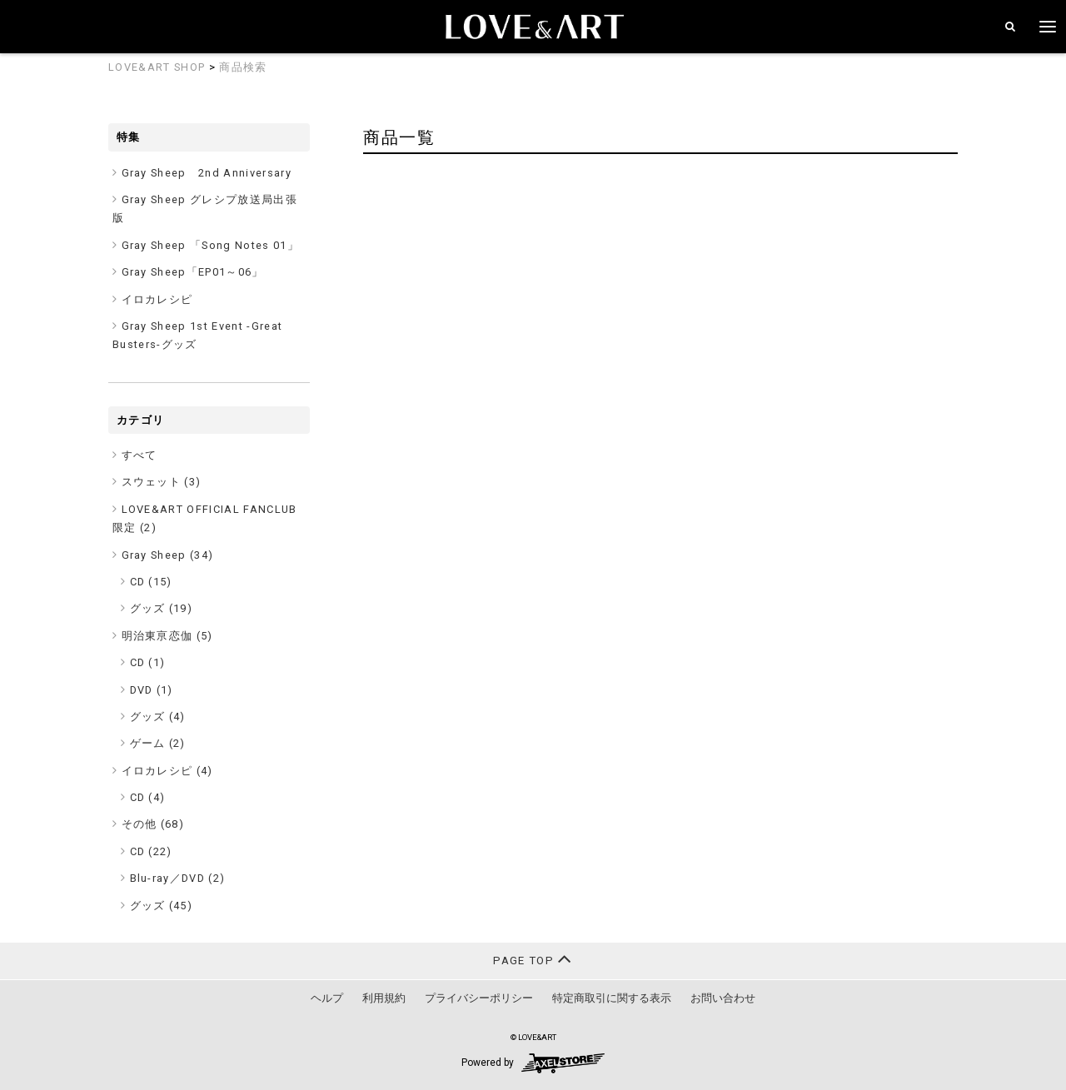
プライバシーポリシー (479, 998)
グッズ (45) (161, 905)
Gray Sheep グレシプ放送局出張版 (204, 208)
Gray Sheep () (168, 555)
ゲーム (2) (158, 743)
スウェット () (162, 481)
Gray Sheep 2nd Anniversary (207, 173)
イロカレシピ (157, 299)
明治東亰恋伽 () (167, 636)
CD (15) (151, 581)
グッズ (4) (158, 716)
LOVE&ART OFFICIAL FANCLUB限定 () (204, 518)
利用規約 (384, 998)
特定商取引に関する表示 (611, 998)
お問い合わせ (722, 998)
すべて (139, 455)
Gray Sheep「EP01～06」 (193, 272)
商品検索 (242, 67)
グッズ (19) (161, 608)
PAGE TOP (532, 959)
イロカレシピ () (167, 770)
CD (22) (151, 851)
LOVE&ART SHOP (156, 67)
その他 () (153, 824)
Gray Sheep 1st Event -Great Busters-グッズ (197, 335)
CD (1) (148, 662)
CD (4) (148, 797)
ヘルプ (327, 998)
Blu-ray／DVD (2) (178, 878)
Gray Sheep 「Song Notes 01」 (211, 245)
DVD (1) (151, 690)
